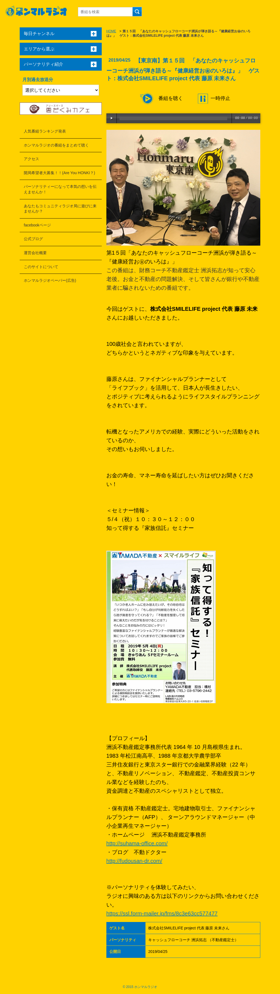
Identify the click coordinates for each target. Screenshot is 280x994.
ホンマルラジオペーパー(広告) (50, 280)
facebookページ (37, 225)
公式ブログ (33, 239)
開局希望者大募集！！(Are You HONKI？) (59, 173)
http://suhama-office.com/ (137, 843)
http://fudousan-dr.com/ (134, 861)
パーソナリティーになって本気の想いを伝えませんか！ (60, 189)
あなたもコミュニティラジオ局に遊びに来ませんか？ (60, 209)
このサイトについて (41, 267)
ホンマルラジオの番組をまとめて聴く (56, 145)
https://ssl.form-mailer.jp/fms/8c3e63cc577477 (162, 913)
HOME (111, 31)
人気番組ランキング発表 (45, 131)
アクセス (31, 159)
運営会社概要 (35, 253)
